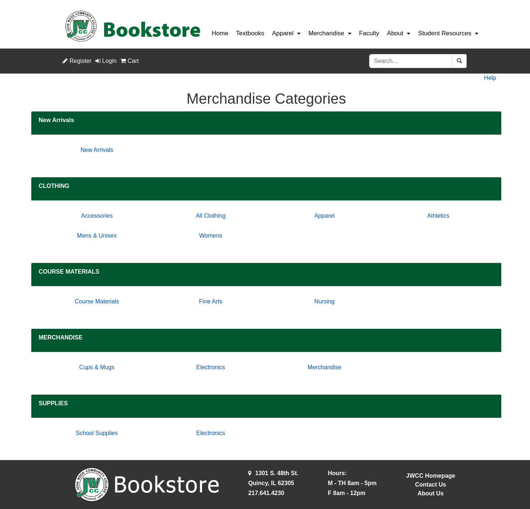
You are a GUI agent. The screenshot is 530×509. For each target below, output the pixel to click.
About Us (430, 493)
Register (77, 61)
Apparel (283, 33)
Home (220, 33)
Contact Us (430, 484)
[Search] (410, 61)
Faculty (369, 33)
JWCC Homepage (430, 476)
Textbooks (250, 33)
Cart (129, 61)
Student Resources (444, 33)
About (395, 33)
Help (490, 78)
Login (106, 61)
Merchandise (326, 33)
